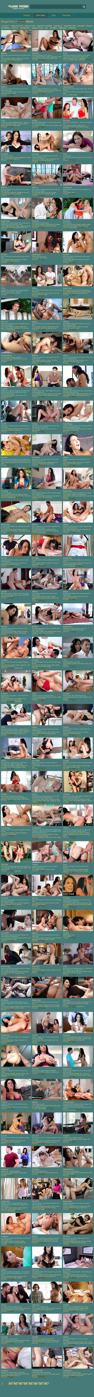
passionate (66, 127)
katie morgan (57, 837)
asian (6, 529)
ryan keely (80, 26)
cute (15, 700)
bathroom (7, 1073)
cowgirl (18, 58)
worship (45, 294)
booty (77, 360)
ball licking (46, 1005)
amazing (11, 462)
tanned (86, 127)
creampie (39, 800)
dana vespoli (10, 1210)
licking (59, 57)
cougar (12, 259)
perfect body (45, 58)
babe (39, 697)
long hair (79, 1040)
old (85, 125)
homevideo (4, 767)
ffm (82, 125)
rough (15, 939)
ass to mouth (70, 833)
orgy (8, 1008)
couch (37, 258)
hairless (65, 293)
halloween (38, 1107)
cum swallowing (40, 1072)
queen (8, 596)
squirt (75, 564)
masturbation (4, 261)
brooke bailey (73, 227)
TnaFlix (66, 727)
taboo (22, 1008)
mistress (65, 58)
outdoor (44, 226)
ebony (58, 800)
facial (52, 464)
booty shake (25, 1374)
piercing (65, 598)
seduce (77, 127)
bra (81, 1073)
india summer (49, 837)
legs (2, 159)
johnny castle (42, 532)
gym (46, 28)
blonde (68, 291)
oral (40, 58)
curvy (19, 563)
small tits (86, 92)
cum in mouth (80, 462)
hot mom (89, 26)
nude (39, 92)
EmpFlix (4, 389)
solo (7, 360)
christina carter (73, 60)
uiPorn (65, 355)
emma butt (72, 28)
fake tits (28, 92)
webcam (56, 125)
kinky (54, 192)
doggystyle (54, 57)
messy (20, 1140)
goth (55, 1105)
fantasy (53, 90)
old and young (47, 394)
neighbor (12, 293)
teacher (12, 430)
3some (37, 159)
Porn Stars (40, 15)
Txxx (65, 154)
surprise (84, 1075)
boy (41, 394)
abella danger (73, 95)
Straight (26, 15)
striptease (21, 496)
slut (52, 160)
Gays (54, 15)
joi (21, 259)
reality (23, 767)
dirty (18, 259)
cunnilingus (16, 429)
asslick (40, 1005)
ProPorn (4, 694)
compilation (50, 834)
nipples (86, 1003)
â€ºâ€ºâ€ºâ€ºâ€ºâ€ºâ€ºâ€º (29, 1383)
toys (11, 360)
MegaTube (5, 221)
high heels (80, 663)
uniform (79, 564)
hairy (16, 1375)
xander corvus (19, 668)
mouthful (3, 1142)
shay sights (18, 701)
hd (1, 93)
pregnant (18, 767)
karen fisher (81, 60)
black (8, 58)
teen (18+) (50, 92)
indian (56, 834)
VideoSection (68, 87)
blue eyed (35, 1006)
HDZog (66, 322)
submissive (82, 58)
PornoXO (36, 967)
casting (22, 1241)
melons (21, 395)
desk (49, 326)
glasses (53, 326)
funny (33, 904)
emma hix (14, 28)
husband (86, 663)
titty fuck (19, 60)
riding (12, 564)
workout (89, 1075)
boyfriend (3, 733)
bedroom (7, 395)
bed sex (17, 462)
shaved (14, 159)
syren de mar (80, 1006)
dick (24, 92)
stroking (78, 531)
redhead (19, 1209)
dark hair (74, 259)
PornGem (36, 457)
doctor (53, 665)
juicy (86, 1343)
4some (42, 1105)
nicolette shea (25, 28)
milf (5, 60)
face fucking (76, 904)
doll (25, 326)
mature (43, 125)
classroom (44, 326)
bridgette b (41, 837)
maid (6, 125)
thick (12, 596)
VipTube (4, 865)
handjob (28, 157)
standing (81, 395)
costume (73, 57)
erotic (48, 90)
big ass (68, 57)
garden (3, 328)
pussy (18, 125)
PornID (4, 255)
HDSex (35, 627)
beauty (68, 1241)
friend (46, 293)
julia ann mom (30, 26)
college (10, 429)
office (25, 429)
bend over (72, 360)
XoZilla (35, 87)
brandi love (72, 1110)
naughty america (37, 28)
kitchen (51, 293)
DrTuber (35, 558)
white (7, 1041)
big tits (68, 903)
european (21, 1040)
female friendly (52, 631)
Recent (29, 21)
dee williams (5, 28)
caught (12, 395)
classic (8, 700)
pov (64, 159)
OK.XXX (4, 322)
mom (57, 293)
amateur (11, 698)
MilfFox (4, 53)
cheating (15, 733)
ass (6, 58)
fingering (79, 326)
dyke (8, 1375)
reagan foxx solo (69, 26)
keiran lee (72, 566)
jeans (69, 293)
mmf (70, 464)
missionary (35, 58)
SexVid (66, 255)
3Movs (34, 288)
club (75, 1207)
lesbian (83, 57)
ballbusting (62, 28)
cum (86, 360)
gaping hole (57, 1275)
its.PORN (36, 761)
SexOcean (5, 1035)
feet (78, 697)
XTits (65, 53)
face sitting (83, 904)
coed (6, 429)
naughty (65, 564)
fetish (78, 57)
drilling (52, 1240)
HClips (34, 121)
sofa (56, 58)
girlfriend (65, 361)
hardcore (57, 90)
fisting (42, 1040)
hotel (28, 665)
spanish (14, 60)
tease (8, 869)
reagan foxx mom (17, 26)
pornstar (9, 60)
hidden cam (81, 226)
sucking (13, 93)
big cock (73, 157)
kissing (73, 361)
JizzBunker (67, 188)
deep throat (66, 226)
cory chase (41, 1209)
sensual (39, 395)
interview (34, 92)
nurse (36, 666)
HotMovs (4, 1169)
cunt (78, 529)
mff (90, 1276)
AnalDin (4, 627)
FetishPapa (67, 424)
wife (61, 125)
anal (6, 124)
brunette (43, 57)
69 (5, 494)
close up (14, 494)
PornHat (35, 53)
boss (44, 90)
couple (17, 395)
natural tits (41, 194)
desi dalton (53, 28)
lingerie (25, 259)
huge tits (84, 429)
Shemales (66, 15)
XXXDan (66, 794)
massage (34, 194)
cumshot (23, 58)
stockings (85, 871)
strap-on (76, 58)
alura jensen (58, 26)
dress (42, 293)
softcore (39, 294)
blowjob (13, 58)
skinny (82, 127)
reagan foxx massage (44, 26)
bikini (77, 1206)
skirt (26, 227)
